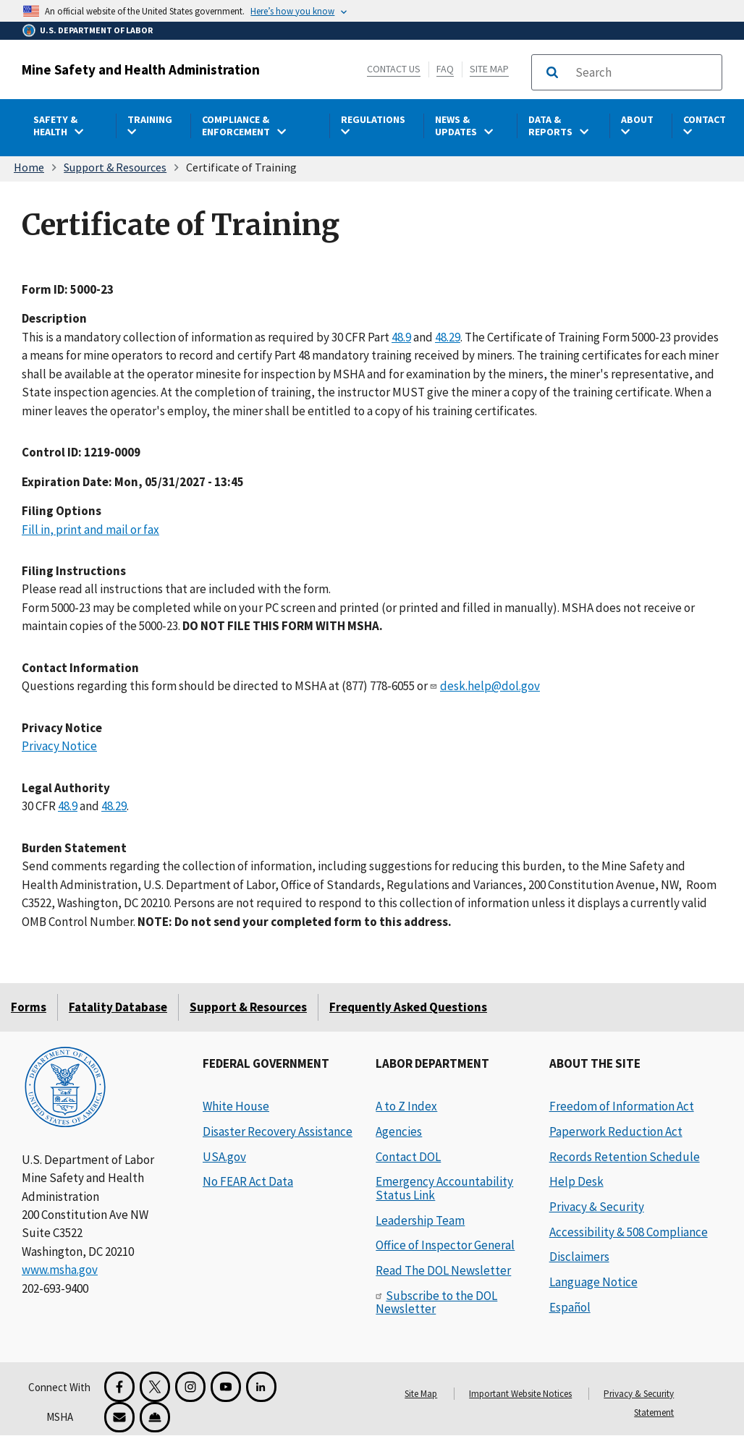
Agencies (399, 1131)
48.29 (447, 336)
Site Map (489, 68)
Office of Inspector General (445, 1245)
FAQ (445, 68)
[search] (644, 72)
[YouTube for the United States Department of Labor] (226, 1387)
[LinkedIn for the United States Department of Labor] (261, 1387)
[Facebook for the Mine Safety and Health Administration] (119, 1387)
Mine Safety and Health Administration (141, 69)
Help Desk (576, 1181)
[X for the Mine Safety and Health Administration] (155, 1387)
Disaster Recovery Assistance (277, 1131)
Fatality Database (118, 1007)
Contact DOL (408, 1157)
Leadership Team (420, 1220)
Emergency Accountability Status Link (444, 1188)
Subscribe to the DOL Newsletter (436, 1302)
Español (570, 1307)
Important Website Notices (520, 1394)
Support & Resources (115, 167)
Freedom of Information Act (621, 1106)
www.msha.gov (60, 1270)
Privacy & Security (596, 1207)
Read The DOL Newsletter (443, 1270)
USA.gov (224, 1157)
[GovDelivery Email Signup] (119, 1417)
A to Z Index (406, 1106)
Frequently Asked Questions (408, 1007)
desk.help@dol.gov (490, 686)
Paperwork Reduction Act (615, 1131)
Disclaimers (579, 1257)
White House (236, 1106)
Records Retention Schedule (624, 1157)
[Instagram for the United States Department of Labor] (190, 1387)
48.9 (401, 336)
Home (29, 167)
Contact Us (393, 68)
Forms (28, 1007)
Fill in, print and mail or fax (90, 529)
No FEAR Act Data (248, 1181)
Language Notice (593, 1282)
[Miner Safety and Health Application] (155, 1417)
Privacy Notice (59, 746)
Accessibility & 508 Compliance (628, 1232)
